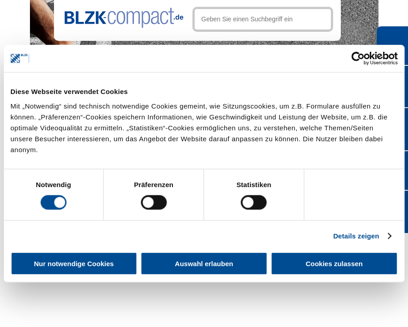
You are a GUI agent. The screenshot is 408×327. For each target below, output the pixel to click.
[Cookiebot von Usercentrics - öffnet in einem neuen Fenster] (358, 58)
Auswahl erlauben (204, 263)
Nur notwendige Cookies (74, 263)
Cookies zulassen (334, 263)
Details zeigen (356, 236)
